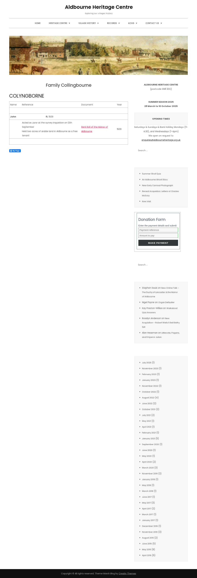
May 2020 (147, 456)
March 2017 (147, 514)
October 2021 (148, 409)
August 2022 (148, 397)
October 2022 (149, 391)
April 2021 (146, 426)
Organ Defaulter (166, 302)
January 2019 (148, 479)
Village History (87, 23)
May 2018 (146, 485)
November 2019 (150, 473)
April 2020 (147, 461)
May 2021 (146, 421)
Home (38, 23)
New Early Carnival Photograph (157, 185)
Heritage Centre (58, 23)
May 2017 (146, 502)
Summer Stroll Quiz (151, 173)
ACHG (131, 23)
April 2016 (146, 555)
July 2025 (146, 362)
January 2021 (148, 438)
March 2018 (147, 491)
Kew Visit (146, 201)
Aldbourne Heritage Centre (99, 7)
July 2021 (146, 415)
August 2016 (148, 537)
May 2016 (146, 549)
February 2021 (149, 432)
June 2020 (147, 450)
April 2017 (146, 508)
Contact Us (152, 23)
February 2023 (149, 374)
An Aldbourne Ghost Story (155, 179)
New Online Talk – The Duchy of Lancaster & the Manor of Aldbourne (160, 292)
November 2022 (150, 386)
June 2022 (147, 403)
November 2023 (150, 368)
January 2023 (149, 380)
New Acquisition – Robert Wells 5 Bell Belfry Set (161, 322)
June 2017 (147, 496)
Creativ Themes (127, 573)
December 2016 (150, 526)
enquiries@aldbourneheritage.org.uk (161, 140)
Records (112, 23)
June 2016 (147, 543)
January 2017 (148, 520)
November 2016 (150, 532)
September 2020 (150, 444)
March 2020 (148, 467)
